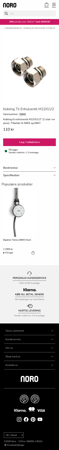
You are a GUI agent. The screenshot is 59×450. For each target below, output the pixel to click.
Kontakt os (12, 365)
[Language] (14, 435)
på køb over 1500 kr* (22, 21)
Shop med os (13, 356)
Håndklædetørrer (14, 28)
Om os (9, 348)
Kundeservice (13, 339)
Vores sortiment (15, 331)
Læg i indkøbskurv (29, 142)
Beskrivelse (10, 168)
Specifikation (11, 175)
